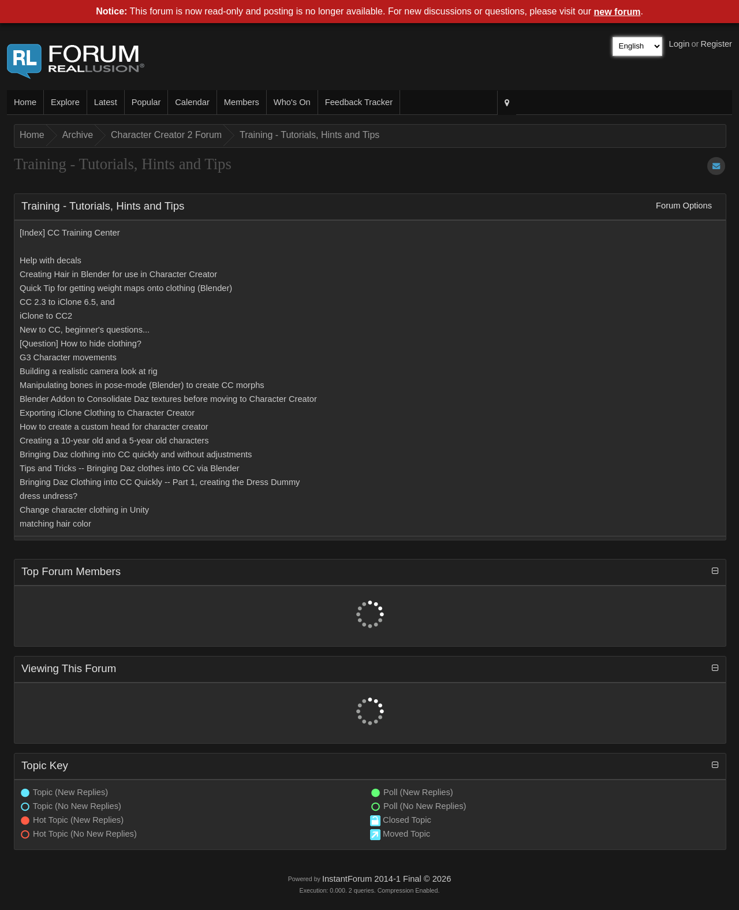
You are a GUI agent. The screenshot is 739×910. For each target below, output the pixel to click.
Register (716, 44)
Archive (77, 135)
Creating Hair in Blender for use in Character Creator (118, 274)
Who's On (292, 102)
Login (679, 44)
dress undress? (48, 496)
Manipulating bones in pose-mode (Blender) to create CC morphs (142, 385)
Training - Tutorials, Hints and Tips (309, 135)
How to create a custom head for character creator (114, 426)
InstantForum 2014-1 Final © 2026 (386, 878)
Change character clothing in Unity (84, 509)
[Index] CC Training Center (70, 232)
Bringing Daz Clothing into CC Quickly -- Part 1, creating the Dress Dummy (160, 482)
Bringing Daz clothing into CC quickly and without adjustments (136, 454)
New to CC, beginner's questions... (85, 329)
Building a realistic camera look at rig (89, 371)
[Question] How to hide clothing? (80, 343)
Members (241, 102)
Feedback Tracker (359, 102)
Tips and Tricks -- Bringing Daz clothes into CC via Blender (130, 468)
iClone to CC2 (46, 315)
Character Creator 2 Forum (166, 135)
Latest (105, 102)
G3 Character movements (68, 357)
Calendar (192, 102)
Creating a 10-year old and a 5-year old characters (114, 440)
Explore (65, 102)
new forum (617, 12)
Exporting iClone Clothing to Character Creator (107, 412)
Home (25, 102)
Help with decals (50, 260)
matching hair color (55, 523)
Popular (146, 102)
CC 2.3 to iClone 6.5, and (67, 302)
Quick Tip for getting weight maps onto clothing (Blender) (126, 288)
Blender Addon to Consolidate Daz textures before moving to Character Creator (168, 399)
